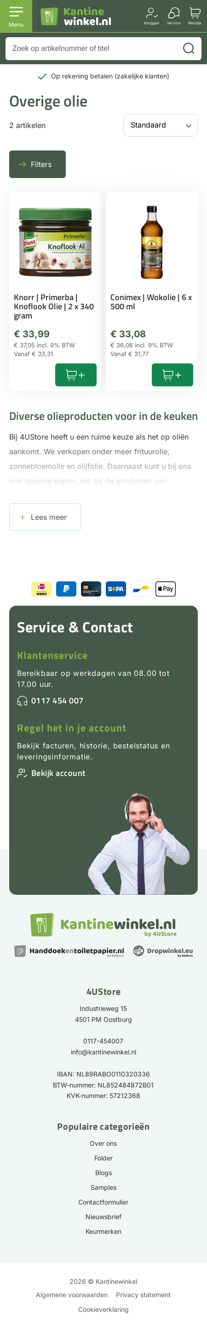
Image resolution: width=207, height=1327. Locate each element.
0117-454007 (103, 1041)
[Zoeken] (188, 48)
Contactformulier (103, 1202)
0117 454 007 (57, 700)
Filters (41, 164)
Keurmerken (103, 1231)
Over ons (103, 1143)
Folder (103, 1158)
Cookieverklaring (103, 1309)
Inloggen (152, 23)
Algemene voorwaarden (72, 1295)
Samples (103, 1187)
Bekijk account (58, 773)
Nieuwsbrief (103, 1217)
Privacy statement (143, 1295)
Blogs (103, 1172)
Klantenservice (52, 655)
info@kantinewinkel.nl (103, 1052)
